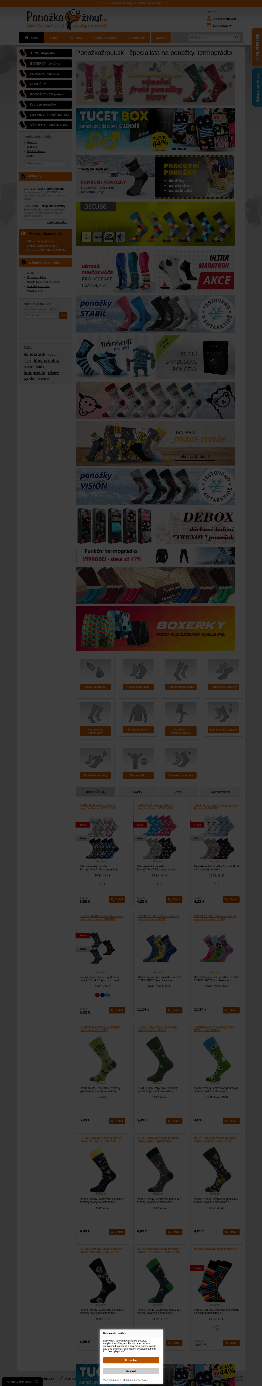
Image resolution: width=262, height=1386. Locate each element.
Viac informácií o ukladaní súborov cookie (125, 1380)
